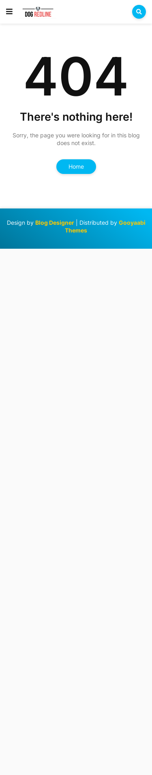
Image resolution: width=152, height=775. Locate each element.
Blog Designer (54, 222)
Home (76, 166)
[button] (9, 12)
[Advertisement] (76, 511)
